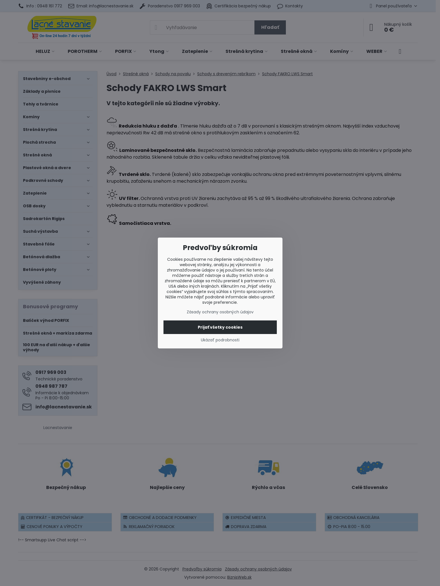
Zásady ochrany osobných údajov (220, 312)
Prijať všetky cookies (220, 327)
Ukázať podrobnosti (220, 340)
